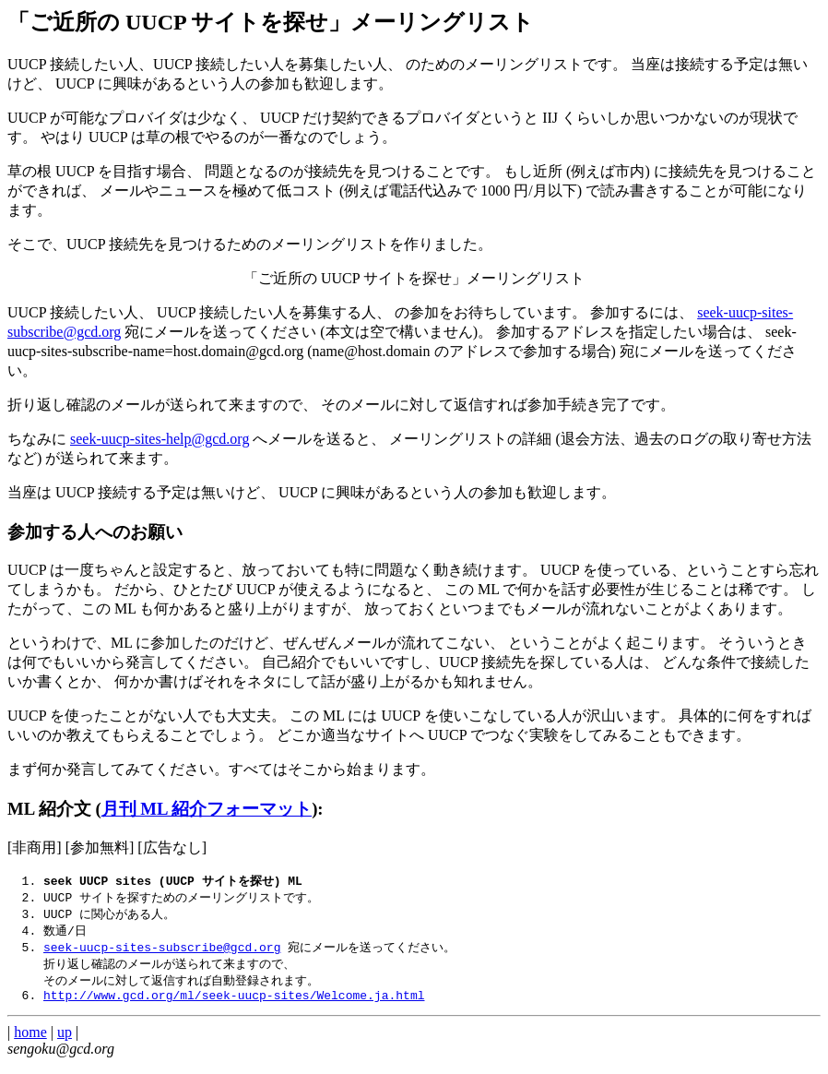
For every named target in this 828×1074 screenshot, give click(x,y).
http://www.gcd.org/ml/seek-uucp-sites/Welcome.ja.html (233, 1004)
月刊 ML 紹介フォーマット (206, 808)
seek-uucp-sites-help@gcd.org (159, 439)
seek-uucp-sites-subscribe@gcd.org (161, 951)
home (30, 1041)
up (64, 1041)
